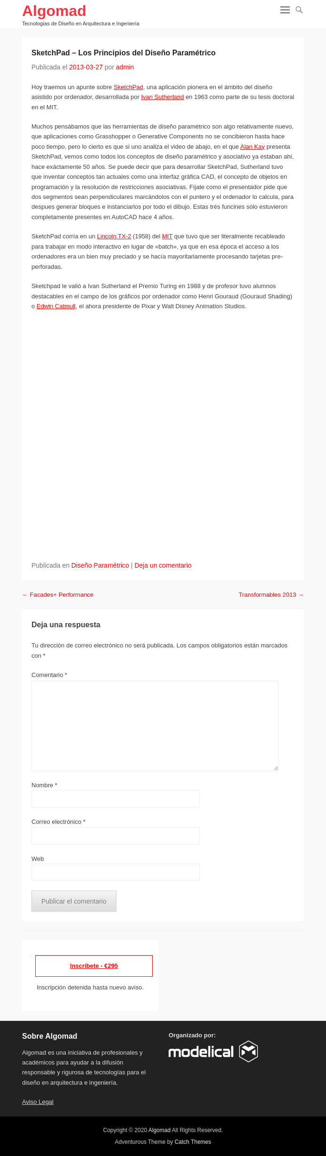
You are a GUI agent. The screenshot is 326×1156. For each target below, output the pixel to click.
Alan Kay (252, 146)
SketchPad (128, 87)
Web (37, 858)
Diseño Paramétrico (100, 565)
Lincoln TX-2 (114, 236)
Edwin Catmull (56, 306)
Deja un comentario (162, 565)
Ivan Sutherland (162, 96)
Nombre (44, 785)
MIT (167, 236)
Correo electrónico (58, 821)
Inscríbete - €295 (94, 965)
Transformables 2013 (271, 594)
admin (125, 67)
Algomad (54, 10)
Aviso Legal (38, 1101)
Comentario (49, 674)
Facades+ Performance (57, 594)
